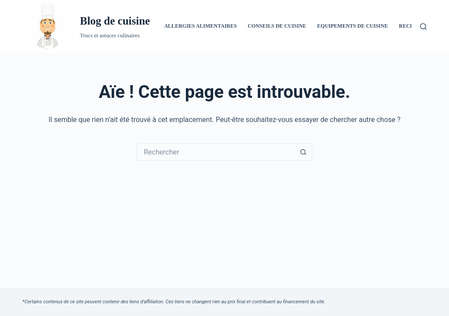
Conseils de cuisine (277, 26)
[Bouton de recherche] (303, 152)
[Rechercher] (423, 26)
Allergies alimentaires (200, 26)
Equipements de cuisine (352, 26)
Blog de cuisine (115, 21)
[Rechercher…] (216, 152)
